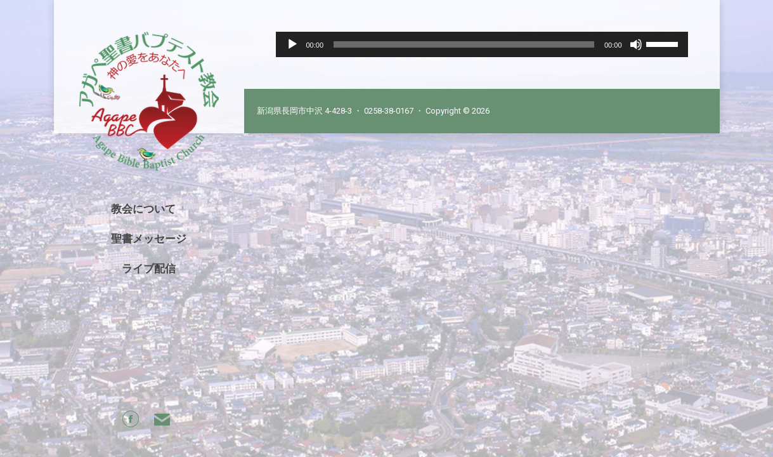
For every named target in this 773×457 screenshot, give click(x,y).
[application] (482, 44)
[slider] (464, 44)
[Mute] (636, 44)
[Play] (292, 44)
